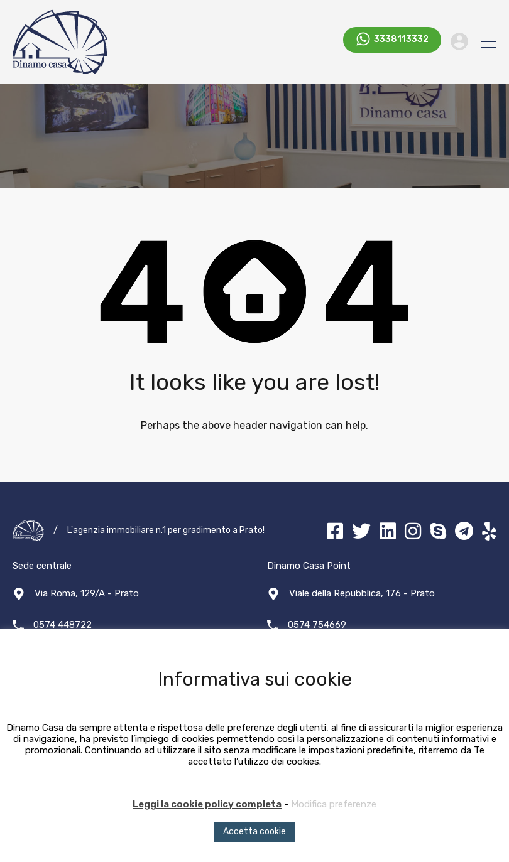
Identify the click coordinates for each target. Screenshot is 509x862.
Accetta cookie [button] (254, 831)
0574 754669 (317, 624)
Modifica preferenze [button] (333, 804)
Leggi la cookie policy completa (207, 804)
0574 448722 (62, 624)
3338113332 (401, 41)
